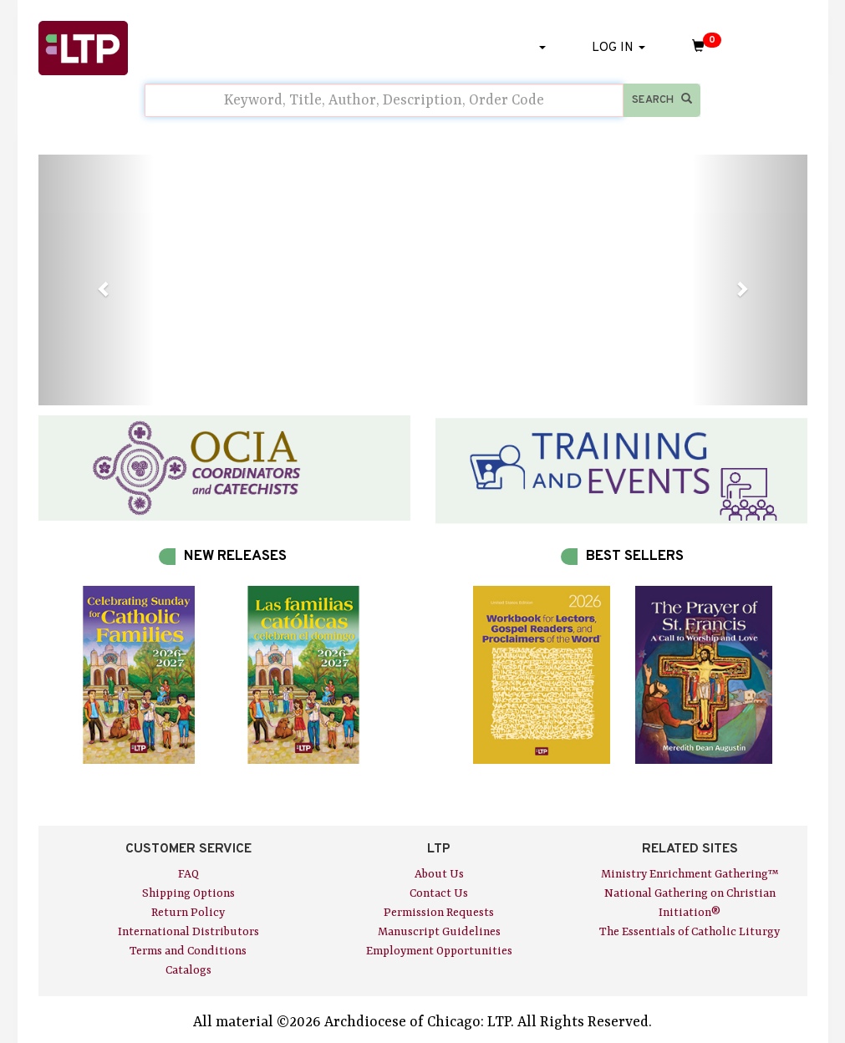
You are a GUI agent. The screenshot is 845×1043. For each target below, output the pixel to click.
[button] (96, 280)
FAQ (188, 874)
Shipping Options (188, 893)
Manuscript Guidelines (439, 932)
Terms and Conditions (188, 951)
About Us (439, 874)
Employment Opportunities (439, 951)
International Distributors (188, 932)
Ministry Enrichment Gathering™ (690, 874)
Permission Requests (439, 912)
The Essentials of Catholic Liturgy (689, 932)
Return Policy (188, 912)
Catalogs (188, 970)
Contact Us (439, 893)
